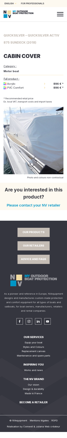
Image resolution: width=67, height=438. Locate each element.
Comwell (28, 426)
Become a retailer (33, 402)
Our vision (33, 384)
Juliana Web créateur (48, 426)
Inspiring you (33, 364)
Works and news (33, 370)
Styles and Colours (33, 346)
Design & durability (33, 388)
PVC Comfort (15, 87)
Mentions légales (39, 420)
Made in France (33, 393)
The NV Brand (33, 379)
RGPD (54, 420)
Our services (34, 337)
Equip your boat (33, 342)
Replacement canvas (33, 351)
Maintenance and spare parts (33, 355)
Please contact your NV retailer (33, 205)
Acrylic (11, 83)
